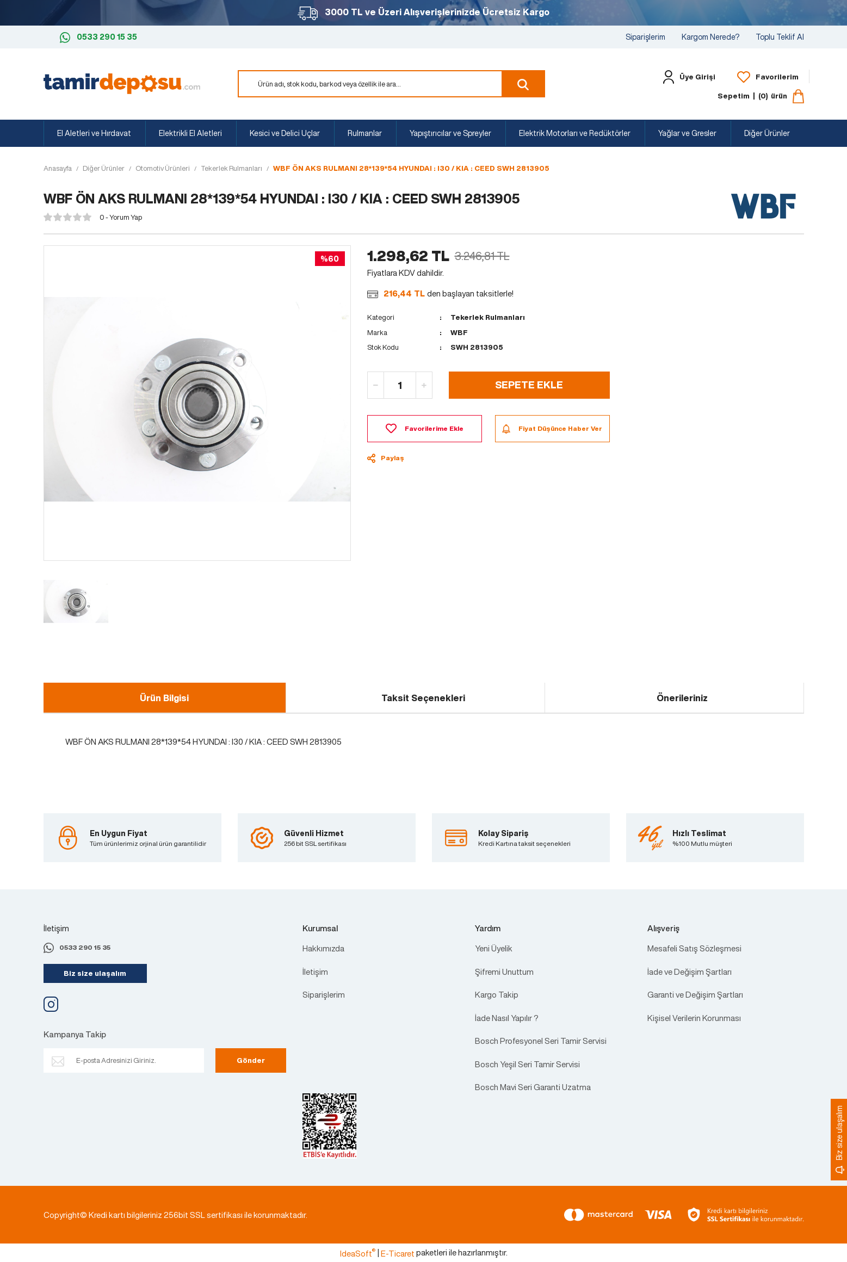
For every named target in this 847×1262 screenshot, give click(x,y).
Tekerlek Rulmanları (487, 317)
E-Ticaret (398, 1253)
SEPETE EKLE (529, 385)
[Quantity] (400, 385)
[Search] (391, 83)
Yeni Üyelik (493, 948)
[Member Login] (686, 77)
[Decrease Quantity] (376, 385)
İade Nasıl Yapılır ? (507, 1018)
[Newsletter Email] (124, 1060)
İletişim (315, 972)
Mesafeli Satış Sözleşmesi (694, 948)
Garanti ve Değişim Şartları (695, 994)
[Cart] (760, 96)
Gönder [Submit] (251, 1060)
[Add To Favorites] (424, 428)
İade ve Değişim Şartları (689, 972)
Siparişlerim (645, 36)
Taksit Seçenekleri (423, 697)
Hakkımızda (323, 948)
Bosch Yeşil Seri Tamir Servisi (527, 1064)
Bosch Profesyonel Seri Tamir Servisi (541, 1041)
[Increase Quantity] (424, 385)
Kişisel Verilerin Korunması (694, 1018)
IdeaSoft (357, 1253)
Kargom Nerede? (710, 36)
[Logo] (122, 83)
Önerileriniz (682, 697)
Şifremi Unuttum (504, 972)
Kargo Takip (496, 994)
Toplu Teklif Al (780, 36)
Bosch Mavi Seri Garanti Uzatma (533, 1087)
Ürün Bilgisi (164, 697)
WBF (459, 332)
